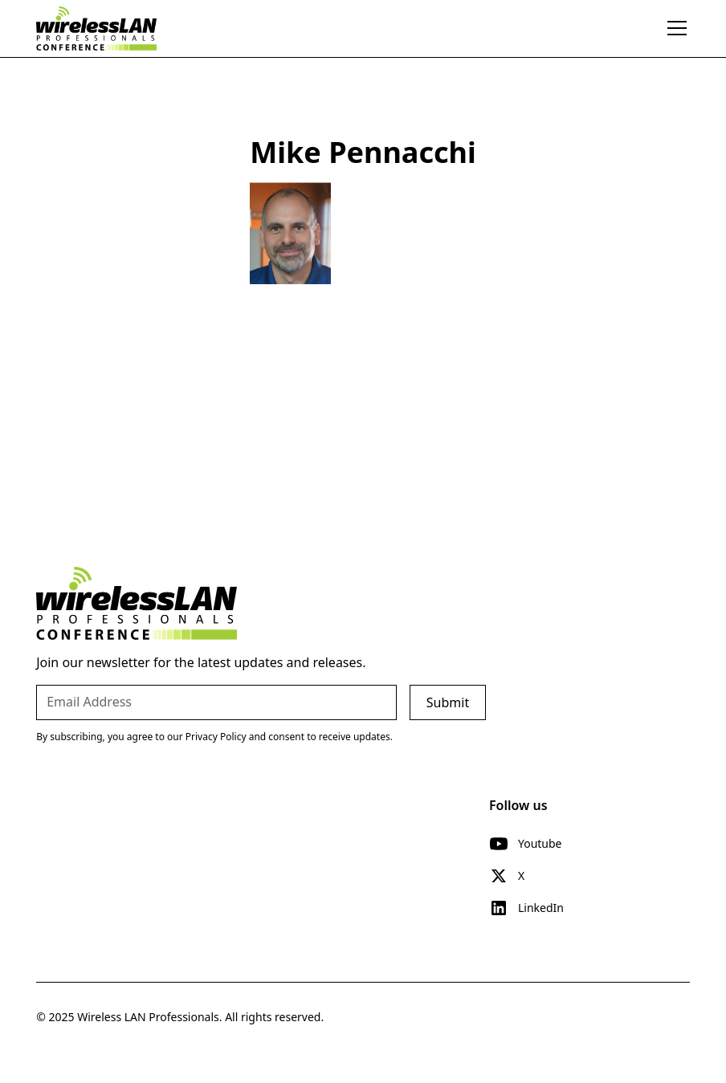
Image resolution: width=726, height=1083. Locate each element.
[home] (96, 28)
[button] (674, 28)
